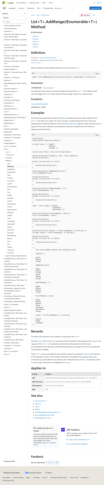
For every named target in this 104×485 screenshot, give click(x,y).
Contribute (36, 477)
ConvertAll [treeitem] (10, 181)
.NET (38, 15)
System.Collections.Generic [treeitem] (12, 25)
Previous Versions (18, 477)
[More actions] (99, 15)
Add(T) (37, 409)
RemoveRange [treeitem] (11, 235)
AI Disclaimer (6, 477)
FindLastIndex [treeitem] (11, 204)
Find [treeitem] (8, 192)
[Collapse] (25, 13)
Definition (36, 36)
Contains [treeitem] (10, 178)
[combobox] (15, 17)
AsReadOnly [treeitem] (11, 169)
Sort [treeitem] (8, 244)
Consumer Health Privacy (58, 477)
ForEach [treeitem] (9, 207)
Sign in (99, 3)
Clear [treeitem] (8, 175)
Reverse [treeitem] (9, 238)
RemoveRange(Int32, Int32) (44, 415)
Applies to (36, 44)
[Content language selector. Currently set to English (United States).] (11, 472)
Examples (35, 39)
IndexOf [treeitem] (9, 215)
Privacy (44, 477)
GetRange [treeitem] (10, 212)
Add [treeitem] (8, 163)
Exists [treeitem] (9, 189)
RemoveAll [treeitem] (10, 230)
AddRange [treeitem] (10, 166)
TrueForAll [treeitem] (10, 253)
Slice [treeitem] (8, 241)
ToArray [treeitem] (9, 247)
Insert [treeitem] (9, 218)
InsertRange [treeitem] (11, 221)
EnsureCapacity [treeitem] (12, 187)
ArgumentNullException (39, 104)
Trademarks (84, 477)
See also (35, 47)
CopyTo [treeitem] (9, 184)
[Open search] (94, 3)
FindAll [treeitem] (9, 195)
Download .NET (95, 8)
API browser (45, 15)
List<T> (77, 68)
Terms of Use (74, 477)
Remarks (35, 41)
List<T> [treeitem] (8, 152)
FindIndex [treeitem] (10, 198)
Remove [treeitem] (9, 227)
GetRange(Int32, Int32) (43, 418)
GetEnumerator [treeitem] (12, 210)
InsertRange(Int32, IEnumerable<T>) (48, 412)
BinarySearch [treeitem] (11, 172)
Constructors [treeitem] (10, 155)
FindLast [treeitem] (9, 201)
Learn (33, 15)
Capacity (95, 341)
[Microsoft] (3, 2)
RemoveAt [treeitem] (10, 233)
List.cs (38, 63)
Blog (27, 477)
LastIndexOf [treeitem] (11, 224)
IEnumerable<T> (49, 88)
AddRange (63, 118)
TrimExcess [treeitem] (10, 250)
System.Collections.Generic (47, 58)
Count (40, 341)
